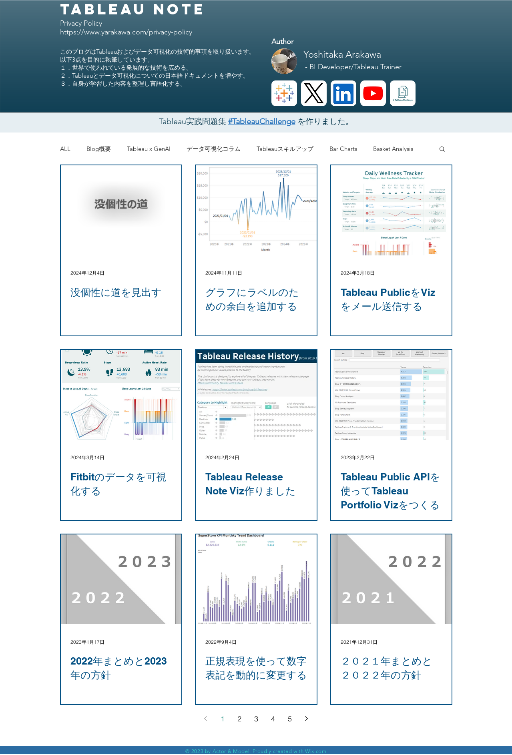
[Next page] (306, 718)
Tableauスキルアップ (285, 149)
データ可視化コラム (214, 149)
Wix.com (316, 751)
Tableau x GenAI (149, 149)
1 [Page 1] (223, 718)
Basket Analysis (393, 149)
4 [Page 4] (273, 718)
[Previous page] (206, 718)
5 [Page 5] (290, 718)
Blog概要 (98, 149)
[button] (442, 149)
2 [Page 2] (239, 718)
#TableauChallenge (261, 121)
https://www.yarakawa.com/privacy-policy (126, 32)
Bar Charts (343, 149)
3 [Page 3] (256, 718)
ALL (65, 149)
